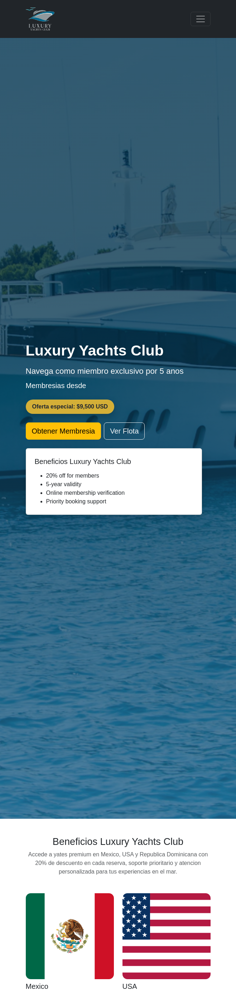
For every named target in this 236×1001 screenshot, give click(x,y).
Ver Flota (124, 431)
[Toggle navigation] (201, 19)
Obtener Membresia (63, 431)
